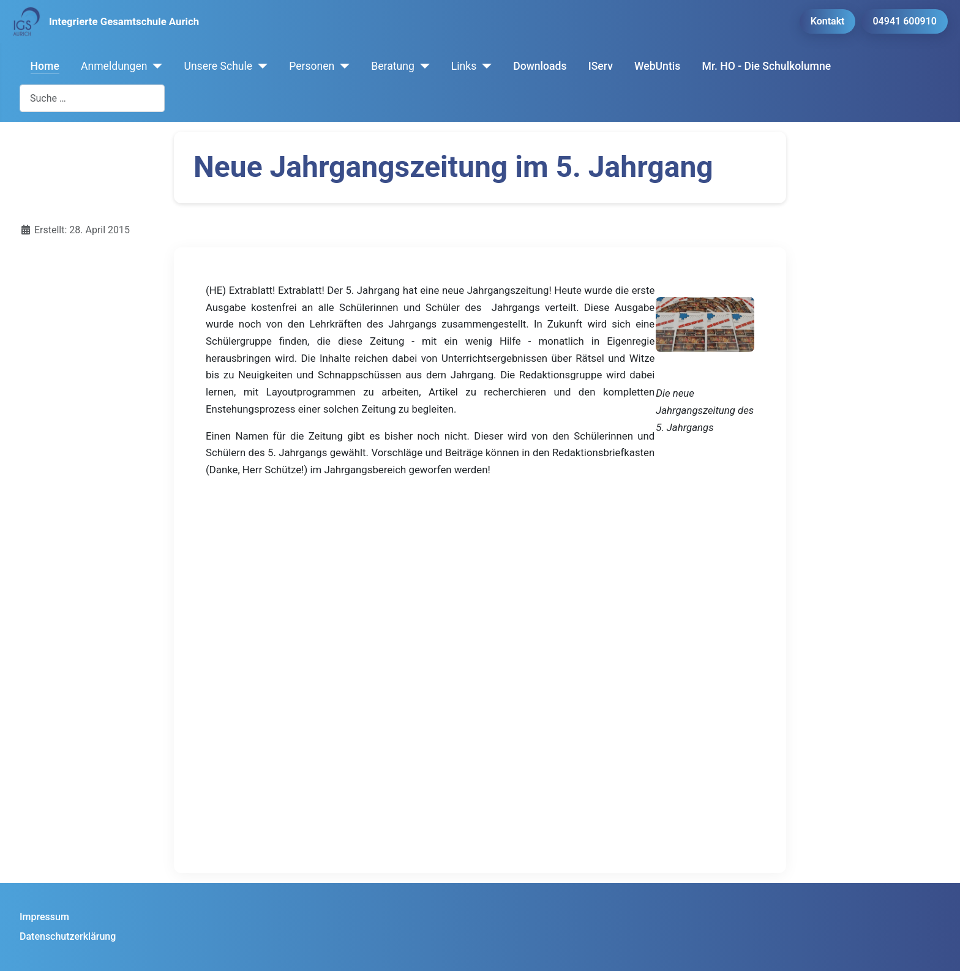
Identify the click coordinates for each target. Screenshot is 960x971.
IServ (600, 66)
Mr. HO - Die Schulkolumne (766, 66)
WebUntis (657, 66)
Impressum (44, 917)
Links (463, 66)
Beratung (392, 66)
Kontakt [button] (828, 21)
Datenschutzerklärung (68, 936)
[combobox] (92, 98)
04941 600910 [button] (904, 21)
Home (45, 66)
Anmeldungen (114, 66)
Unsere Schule (218, 66)
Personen (311, 66)
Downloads (539, 66)
